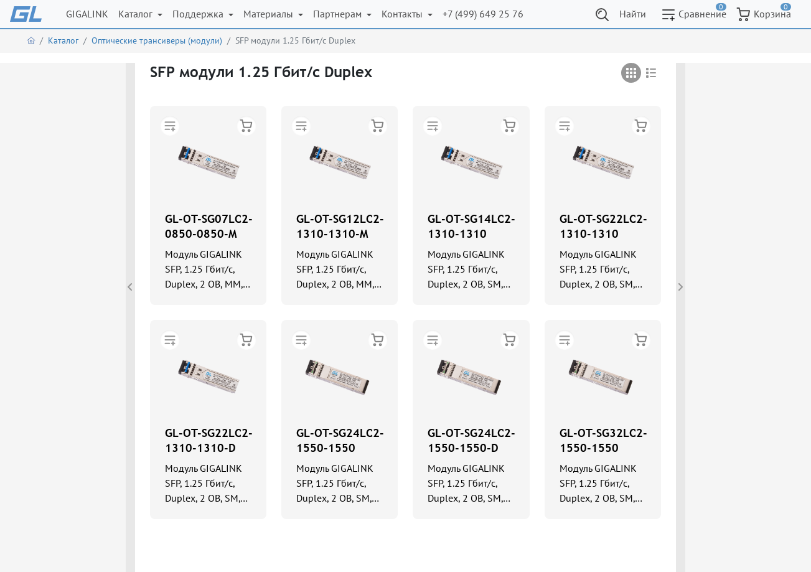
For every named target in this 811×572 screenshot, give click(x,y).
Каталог (136, 13)
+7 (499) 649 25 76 (483, 13)
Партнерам (338, 13)
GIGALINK (87, 13)
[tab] (631, 73)
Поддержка (199, 13)
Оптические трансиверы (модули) (156, 40)
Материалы (269, 13)
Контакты (403, 13)
